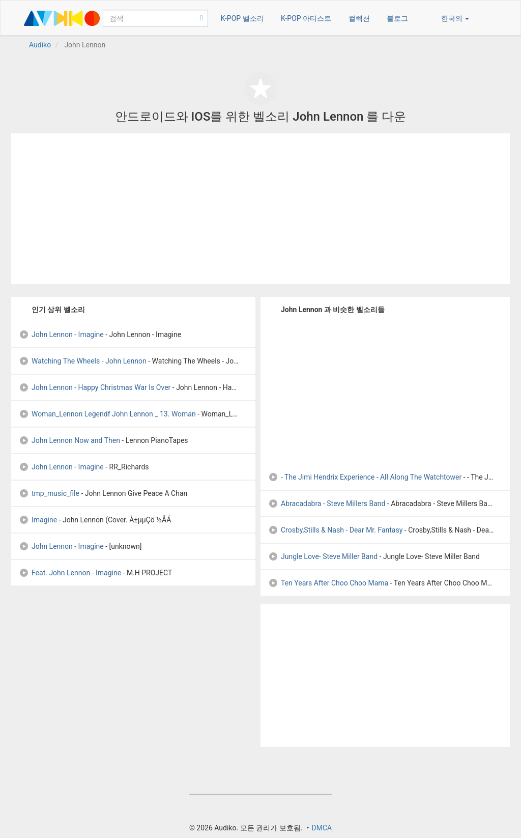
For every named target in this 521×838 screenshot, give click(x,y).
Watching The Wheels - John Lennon (83, 361)
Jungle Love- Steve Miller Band (323, 556)
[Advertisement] (260, 208)
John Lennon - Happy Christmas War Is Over (94, 387)
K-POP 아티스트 (306, 18)
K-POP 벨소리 (242, 18)
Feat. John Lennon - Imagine (70, 573)
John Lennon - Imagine (61, 334)
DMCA (321, 828)
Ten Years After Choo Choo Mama (328, 583)
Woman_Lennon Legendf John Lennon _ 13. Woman (107, 414)
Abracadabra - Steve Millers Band (326, 503)
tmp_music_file (49, 493)
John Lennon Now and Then (69, 440)
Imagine (38, 520)
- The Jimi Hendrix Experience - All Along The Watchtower (364, 477)
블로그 (397, 18)
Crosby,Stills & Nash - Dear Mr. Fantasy (335, 530)
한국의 (455, 18)
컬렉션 (359, 18)
